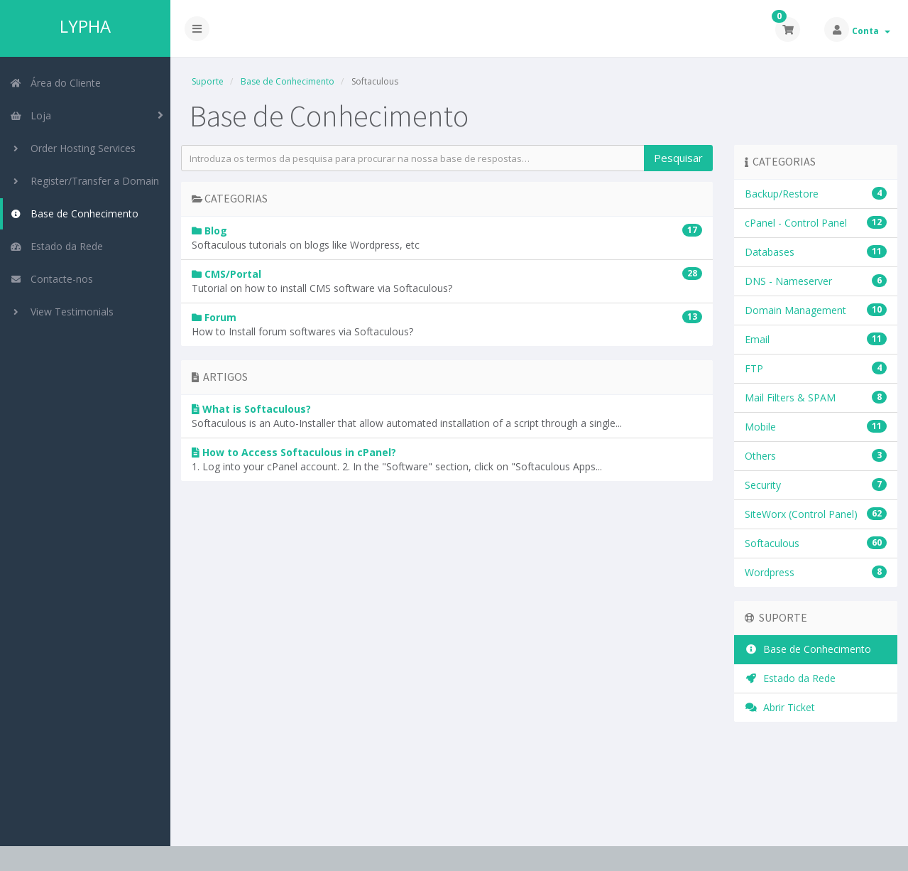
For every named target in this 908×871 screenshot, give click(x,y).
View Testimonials (62, 311)
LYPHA (85, 26)
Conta (871, 31)
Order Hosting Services (73, 148)
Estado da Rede (56, 246)
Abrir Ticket (780, 707)
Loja (30, 115)
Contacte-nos (51, 279)
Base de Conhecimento (74, 213)
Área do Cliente (55, 83)
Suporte (208, 81)
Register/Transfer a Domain (84, 181)
